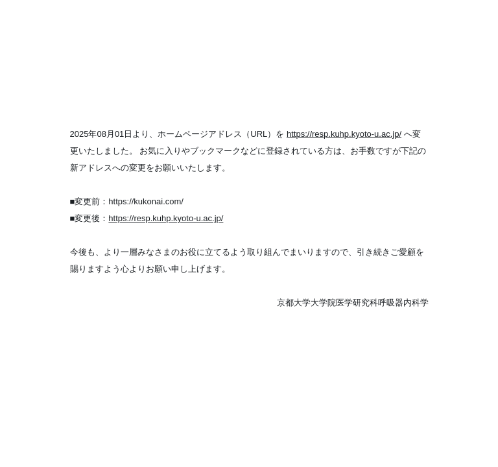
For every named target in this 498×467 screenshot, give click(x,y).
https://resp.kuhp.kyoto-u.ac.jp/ (344, 134)
